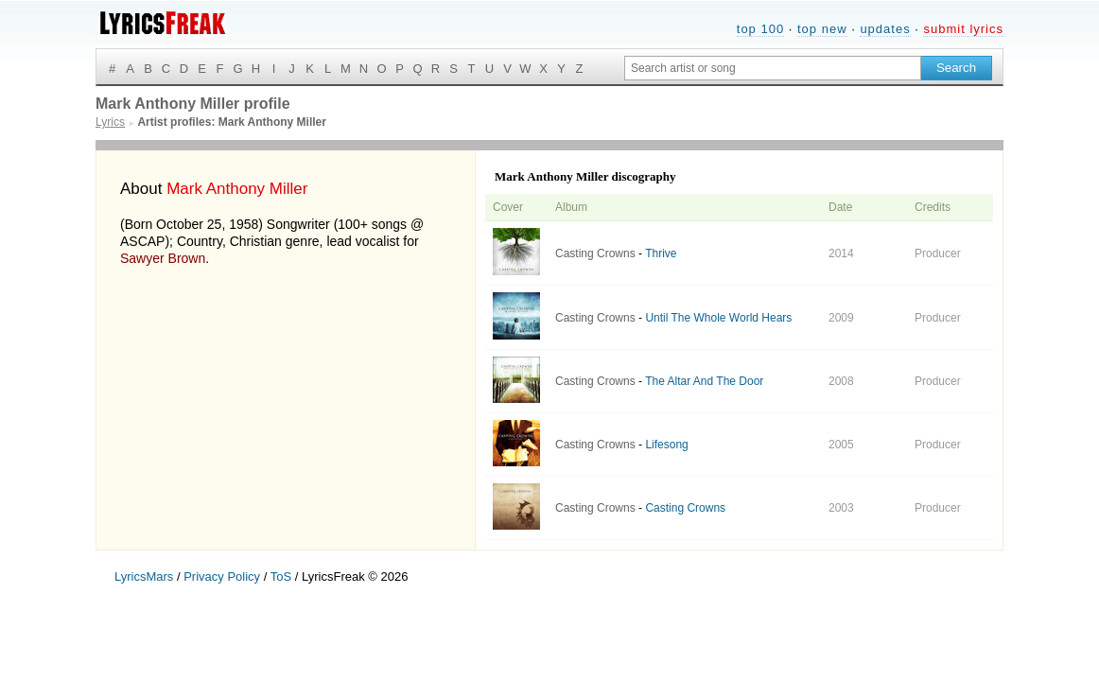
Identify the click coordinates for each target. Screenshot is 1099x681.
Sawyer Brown (162, 258)
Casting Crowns (595, 253)
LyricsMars (143, 576)
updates (885, 29)
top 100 (760, 29)
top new (822, 29)
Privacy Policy (221, 576)
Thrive (660, 253)
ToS (280, 576)
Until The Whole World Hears (718, 317)
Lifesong (666, 444)
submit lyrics (963, 29)
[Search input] (772, 68)
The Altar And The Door (704, 381)
